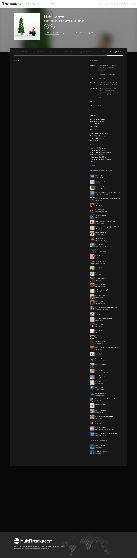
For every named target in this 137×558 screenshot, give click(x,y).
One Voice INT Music (101, 309)
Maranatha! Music (100, 435)
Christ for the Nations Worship (104, 429)
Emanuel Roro (99, 223)
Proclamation (104, 65)
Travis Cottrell (99, 389)
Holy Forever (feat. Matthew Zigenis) (106, 433)
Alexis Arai (98, 326)
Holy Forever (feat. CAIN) (102, 295)
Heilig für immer (100, 209)
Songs (34, 4)
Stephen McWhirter (101, 252)
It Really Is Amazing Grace (102, 451)
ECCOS (97, 183)
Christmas (102, 74)
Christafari (98, 418)
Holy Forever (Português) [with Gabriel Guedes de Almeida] (108, 227)
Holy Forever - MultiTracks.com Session (106, 399)
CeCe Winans (99, 315)
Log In (109, 4)
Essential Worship (100, 188)
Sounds (41, 4)
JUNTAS (97, 406)
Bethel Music (99, 177)
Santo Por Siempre (100, 181)
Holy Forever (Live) (100, 284)
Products (27, 4)
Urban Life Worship (101, 211)
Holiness (102, 67)
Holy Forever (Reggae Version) (104, 416)
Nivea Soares (99, 234)
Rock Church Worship (101, 246)
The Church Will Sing (101, 194)
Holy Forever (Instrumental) (103, 318)
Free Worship (99, 343)
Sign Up (102, 4)
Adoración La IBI (100, 240)
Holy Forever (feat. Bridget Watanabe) (106, 307)
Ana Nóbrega (99, 280)
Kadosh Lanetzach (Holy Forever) (105, 221)
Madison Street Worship (102, 338)
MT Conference (56, 4)
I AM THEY (98, 274)
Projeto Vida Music (101, 360)
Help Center (126, 4)
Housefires (98, 269)
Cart (116, 4)
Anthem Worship (100, 286)
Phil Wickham (51, 20)
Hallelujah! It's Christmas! (71, 20)
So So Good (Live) (100, 445)
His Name (114, 65)
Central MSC (99, 217)
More (65, 4)
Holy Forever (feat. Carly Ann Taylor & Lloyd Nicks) (108, 192)
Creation (102, 70)
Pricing (47, 4)
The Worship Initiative (101, 372)
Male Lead (112, 74)
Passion (97, 332)
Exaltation (111, 67)
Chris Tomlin (99, 200)
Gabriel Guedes (99, 395)
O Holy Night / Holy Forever (103, 290)
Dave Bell (98, 366)
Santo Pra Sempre (100, 232)
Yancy (97, 257)
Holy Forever (99, 175)
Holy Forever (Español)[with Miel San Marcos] (108, 347)
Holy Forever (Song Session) (103, 187)
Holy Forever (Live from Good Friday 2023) (107, 198)
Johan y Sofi (98, 378)
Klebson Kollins (100, 263)
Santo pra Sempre (100, 215)
